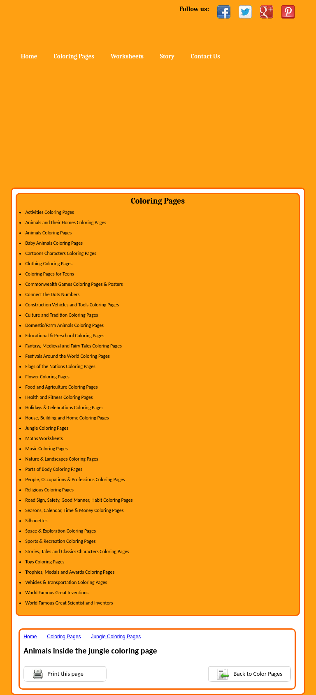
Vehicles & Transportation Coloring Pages (66, 582)
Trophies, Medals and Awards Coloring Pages (69, 572)
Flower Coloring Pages (47, 377)
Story (167, 56)
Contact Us (205, 56)
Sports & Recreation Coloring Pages (60, 541)
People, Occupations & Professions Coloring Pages (75, 479)
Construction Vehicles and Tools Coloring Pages (72, 305)
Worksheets (127, 56)
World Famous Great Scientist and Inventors (69, 603)
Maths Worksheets (44, 438)
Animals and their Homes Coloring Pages (65, 222)
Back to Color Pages (245, 673)
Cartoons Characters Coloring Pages (60, 253)
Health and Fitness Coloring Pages (59, 397)
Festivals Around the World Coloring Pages (67, 356)
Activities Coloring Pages (49, 212)
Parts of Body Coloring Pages (53, 469)
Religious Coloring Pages (49, 490)
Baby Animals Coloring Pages (53, 243)
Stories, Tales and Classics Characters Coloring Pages (77, 551)
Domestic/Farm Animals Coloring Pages (64, 325)
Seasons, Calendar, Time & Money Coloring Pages (74, 510)
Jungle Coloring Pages (46, 428)
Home (77, 24)
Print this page (54, 673)
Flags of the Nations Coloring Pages (60, 366)
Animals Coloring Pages (48, 233)
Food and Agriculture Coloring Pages (61, 387)
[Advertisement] (158, 125)
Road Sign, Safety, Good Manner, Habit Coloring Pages (78, 500)
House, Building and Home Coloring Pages (67, 418)
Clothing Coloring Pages (48, 263)
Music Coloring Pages (46, 449)
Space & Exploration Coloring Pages (60, 531)
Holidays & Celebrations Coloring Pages (64, 407)
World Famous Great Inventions (56, 592)
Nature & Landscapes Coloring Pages (61, 459)
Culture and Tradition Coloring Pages (61, 315)
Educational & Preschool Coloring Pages (64, 335)
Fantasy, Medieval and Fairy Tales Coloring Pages (73, 346)
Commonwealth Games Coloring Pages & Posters (74, 284)
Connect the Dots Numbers (52, 294)
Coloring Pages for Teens (49, 274)
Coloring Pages (74, 56)
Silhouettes (36, 521)
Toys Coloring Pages (44, 562)
